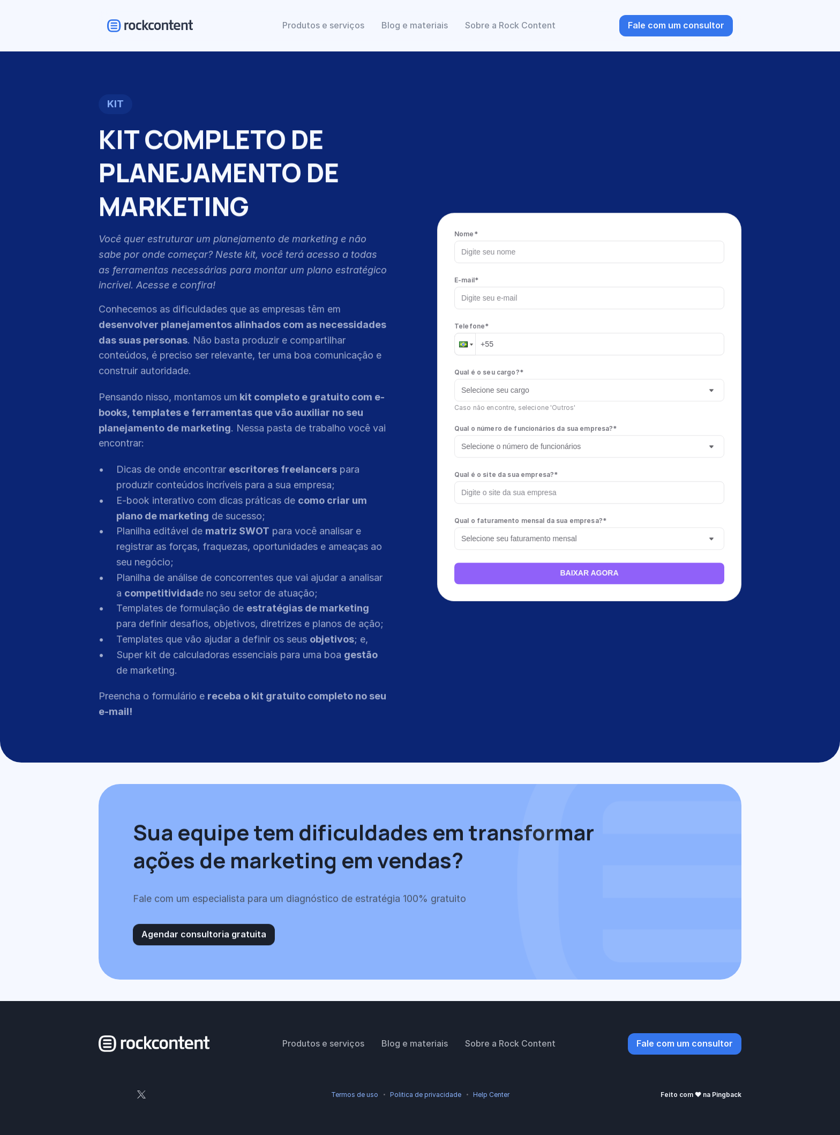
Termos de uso (354, 1095)
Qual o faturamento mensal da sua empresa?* (530, 520)
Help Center (491, 1095)
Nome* (466, 233)
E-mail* (466, 279)
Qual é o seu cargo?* (488, 372)
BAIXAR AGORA (589, 572)
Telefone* (471, 326)
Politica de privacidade (425, 1095)
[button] (465, 343)
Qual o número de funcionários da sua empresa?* (535, 428)
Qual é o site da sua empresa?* (506, 474)
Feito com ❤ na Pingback (701, 1095)
